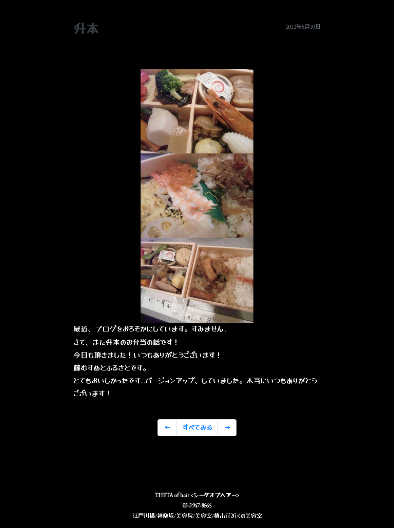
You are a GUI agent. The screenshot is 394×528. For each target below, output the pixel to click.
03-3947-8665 (197, 505)
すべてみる (197, 427)
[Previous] (166, 428)
